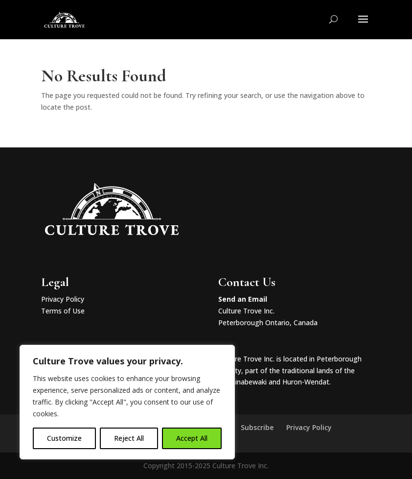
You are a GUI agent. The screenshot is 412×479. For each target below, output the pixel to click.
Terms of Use (63, 310)
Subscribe (257, 427)
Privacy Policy (62, 299)
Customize (64, 438)
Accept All (191, 438)
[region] (127, 402)
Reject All (129, 438)
